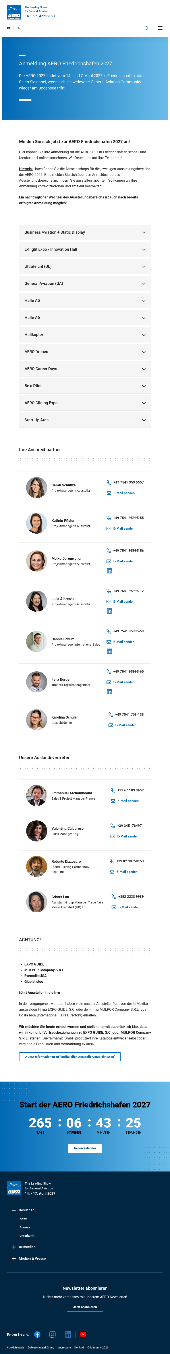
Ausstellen (24, 1247)
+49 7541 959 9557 (129, 482)
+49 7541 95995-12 (128, 591)
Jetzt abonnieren (85, 1307)
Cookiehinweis (15, 1347)
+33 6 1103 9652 (131, 790)
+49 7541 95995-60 (128, 672)
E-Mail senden (124, 493)
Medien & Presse (29, 1258)
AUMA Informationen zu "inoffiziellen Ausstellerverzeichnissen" (70, 1057)
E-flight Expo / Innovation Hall (51, 249)
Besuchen (23, 1210)
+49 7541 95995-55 (128, 518)
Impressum (64, 1347)
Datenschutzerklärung (41, 1347)
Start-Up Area (37, 420)
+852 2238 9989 (131, 897)
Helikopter (34, 334)
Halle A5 (32, 300)
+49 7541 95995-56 (128, 551)
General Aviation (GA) (44, 283)
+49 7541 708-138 (129, 715)
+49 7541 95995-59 (128, 631)
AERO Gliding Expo (41, 402)
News (23, 1219)
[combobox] (147, 28)
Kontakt (79, 1347)
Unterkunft (27, 1235)
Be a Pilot (33, 385)
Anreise (24, 1227)
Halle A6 (32, 317)
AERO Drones (36, 351)
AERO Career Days (41, 368)
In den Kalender (85, 1148)
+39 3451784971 (130, 826)
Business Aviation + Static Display (55, 232)
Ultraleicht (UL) (38, 266)
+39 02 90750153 (130, 861)
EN (18, 28)
